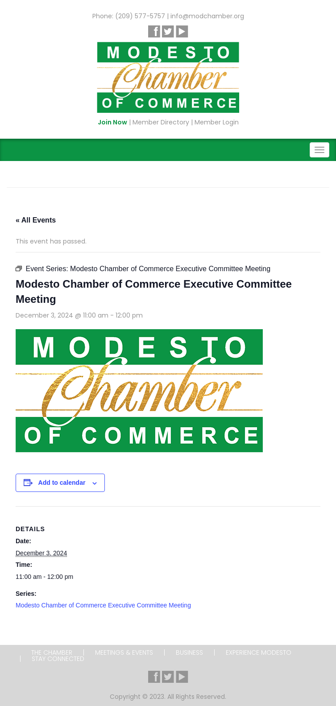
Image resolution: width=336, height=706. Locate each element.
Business (189, 652)
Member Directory (161, 122)
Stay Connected (58, 659)
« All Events (36, 220)
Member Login (217, 122)
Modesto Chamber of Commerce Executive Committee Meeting (103, 605)
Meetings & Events (124, 652)
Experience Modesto (258, 652)
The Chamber (51, 652)
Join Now (112, 122)
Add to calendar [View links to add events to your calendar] (62, 482)
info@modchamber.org (207, 16)
